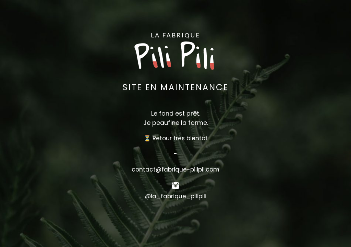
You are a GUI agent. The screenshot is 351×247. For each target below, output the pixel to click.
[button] (175, 212)
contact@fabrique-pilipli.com (175, 169)
